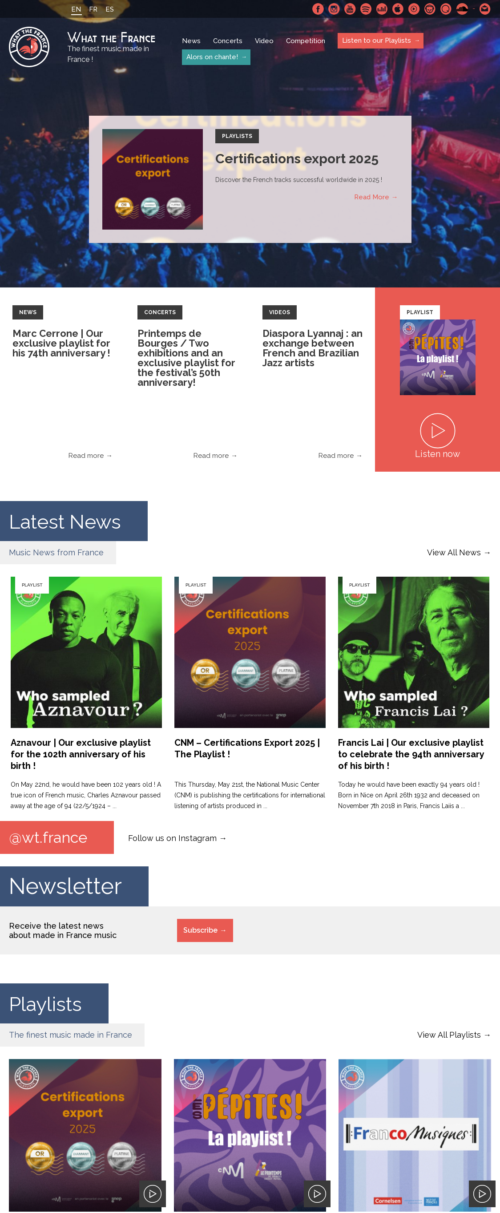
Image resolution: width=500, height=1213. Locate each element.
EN (76, 9)
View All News (454, 552)
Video (264, 41)
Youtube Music (414, 9)
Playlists (237, 136)
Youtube (350, 9)
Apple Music (398, 9)
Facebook (318, 9)
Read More (371, 197)
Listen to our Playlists (376, 40)
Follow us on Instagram (172, 837)
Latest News (72, 521)
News (191, 41)
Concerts (227, 41)
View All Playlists (449, 1034)
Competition (305, 41)
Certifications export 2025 (297, 158)
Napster (430, 9)
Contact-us (485, 9)
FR (93, 9)
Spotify (366, 9)
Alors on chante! (212, 57)
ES (109, 9)
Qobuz (446, 9)
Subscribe (200, 930)
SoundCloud (462, 9)
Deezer (382, 9)
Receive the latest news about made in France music (63, 930)
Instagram (334, 9)
